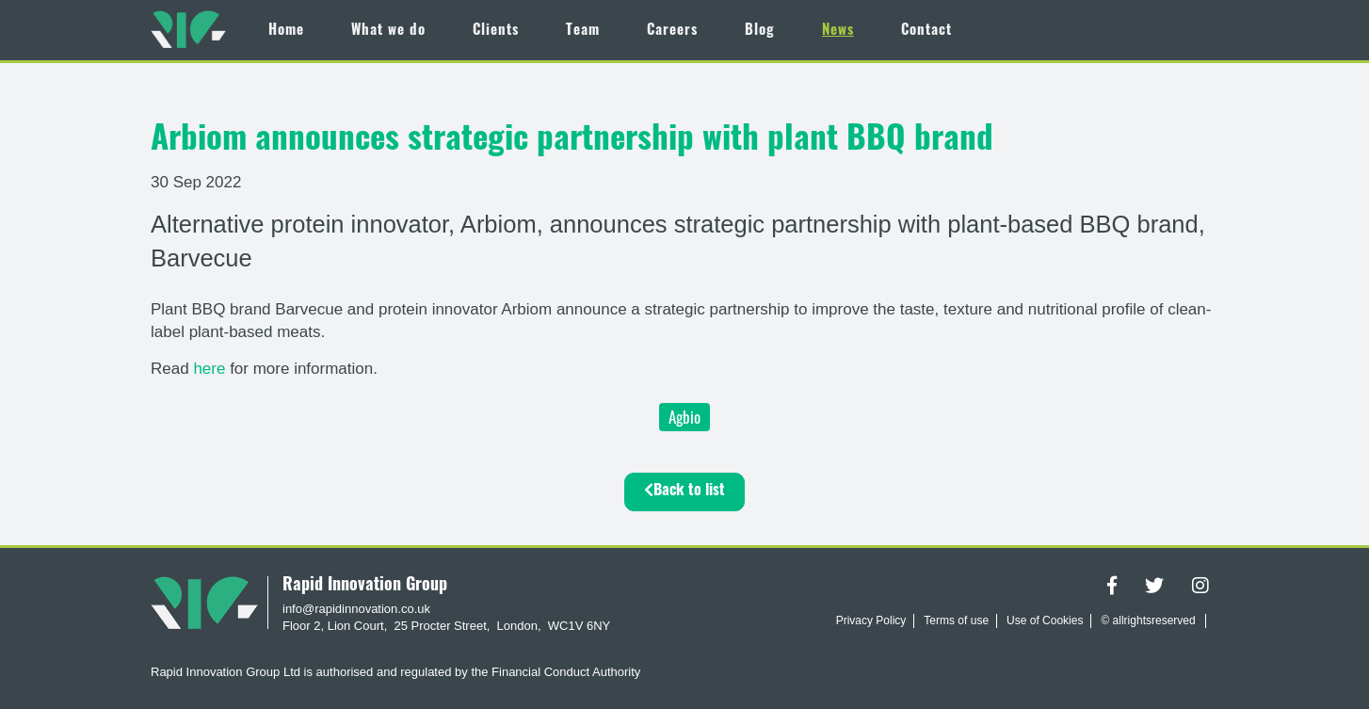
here (211, 369)
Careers (672, 31)
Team (583, 31)
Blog (760, 31)
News (838, 31)
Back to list (684, 490)
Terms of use (956, 620)
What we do (388, 31)
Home (286, 31)
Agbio (684, 416)
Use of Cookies (1045, 620)
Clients (496, 31)
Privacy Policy (871, 620)
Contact (926, 31)
